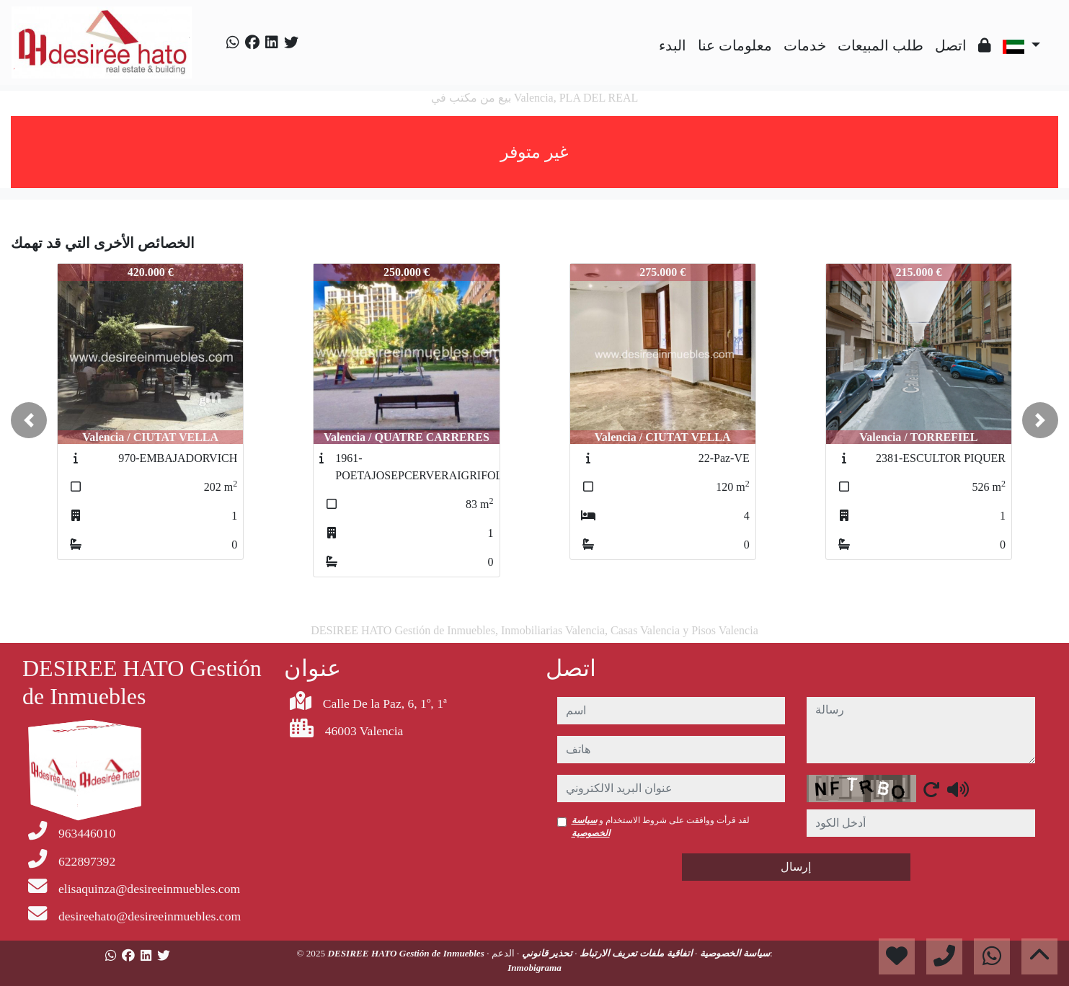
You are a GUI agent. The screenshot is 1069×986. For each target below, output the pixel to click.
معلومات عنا (735, 45)
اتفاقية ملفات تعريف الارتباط (635, 953)
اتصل (951, 45)
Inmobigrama (534, 967)
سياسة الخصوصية (733, 953)
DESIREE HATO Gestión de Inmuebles (407, 953)
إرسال (796, 867)
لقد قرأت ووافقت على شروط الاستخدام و (661, 826)
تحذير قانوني (545, 953)
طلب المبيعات (880, 45)
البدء (672, 45)
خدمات (805, 45)
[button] (29, 420)
